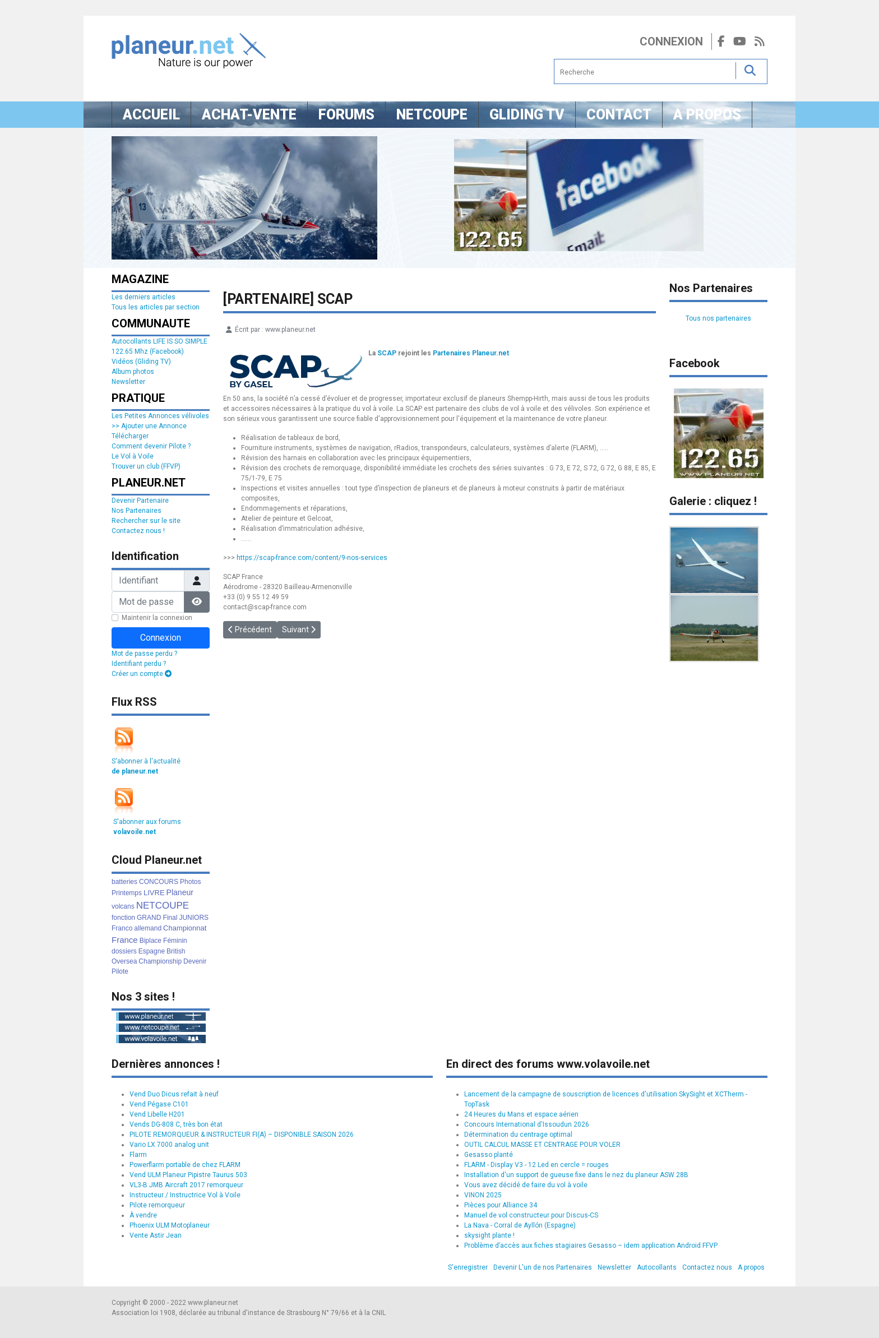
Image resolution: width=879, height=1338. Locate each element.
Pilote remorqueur (157, 1205)
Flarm (138, 1155)
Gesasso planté (488, 1155)
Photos (190, 882)
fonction (123, 918)
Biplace (150, 941)
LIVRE (154, 892)
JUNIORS (194, 918)
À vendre (143, 1215)
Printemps (127, 893)
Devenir (194, 961)
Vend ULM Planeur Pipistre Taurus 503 (188, 1175)
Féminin (175, 941)
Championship (160, 961)
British (175, 951)
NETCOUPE (162, 905)
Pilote (120, 971)
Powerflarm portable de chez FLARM (184, 1165)
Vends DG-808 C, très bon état (176, 1124)
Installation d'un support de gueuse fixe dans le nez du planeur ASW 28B (576, 1175)
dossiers (124, 951)
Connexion (671, 41)
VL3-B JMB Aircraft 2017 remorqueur (186, 1185)
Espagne (151, 951)
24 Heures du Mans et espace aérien (521, 1114)
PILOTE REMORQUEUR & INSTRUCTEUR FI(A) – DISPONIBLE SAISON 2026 (241, 1134)
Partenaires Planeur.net (471, 353)
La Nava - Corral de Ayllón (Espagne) (520, 1225)
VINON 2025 (483, 1195)
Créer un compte (142, 674)
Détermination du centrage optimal (518, 1134)
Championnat (184, 928)
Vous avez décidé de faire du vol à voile (525, 1185)
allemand (147, 928)
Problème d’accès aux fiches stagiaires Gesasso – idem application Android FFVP (591, 1245)
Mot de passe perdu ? (144, 654)
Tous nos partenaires (718, 318)
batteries (124, 882)
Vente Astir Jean (155, 1235)
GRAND (149, 918)
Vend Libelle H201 (157, 1114)
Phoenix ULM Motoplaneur (169, 1225)
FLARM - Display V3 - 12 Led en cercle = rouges (536, 1165)
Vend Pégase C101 (159, 1104)
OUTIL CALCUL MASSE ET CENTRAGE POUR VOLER (542, 1145)
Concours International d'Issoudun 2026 (526, 1124)
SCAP (386, 353)
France (125, 940)
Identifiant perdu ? (139, 664)
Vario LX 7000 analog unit (169, 1145)
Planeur (179, 892)
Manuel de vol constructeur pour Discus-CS (531, 1215)
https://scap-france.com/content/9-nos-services (312, 558)
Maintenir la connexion (157, 618)
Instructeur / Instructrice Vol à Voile (184, 1195)
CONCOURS (158, 882)
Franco (122, 928)
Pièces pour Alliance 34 (500, 1205)
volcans (123, 906)
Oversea (124, 961)
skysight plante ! (489, 1235)
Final (170, 918)
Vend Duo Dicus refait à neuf (174, 1094)
